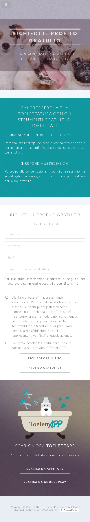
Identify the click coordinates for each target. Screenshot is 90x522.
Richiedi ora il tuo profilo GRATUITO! (45, 363)
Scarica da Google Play (44, 481)
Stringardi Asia (31, 54)
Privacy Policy (70, 510)
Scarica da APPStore (45, 468)
